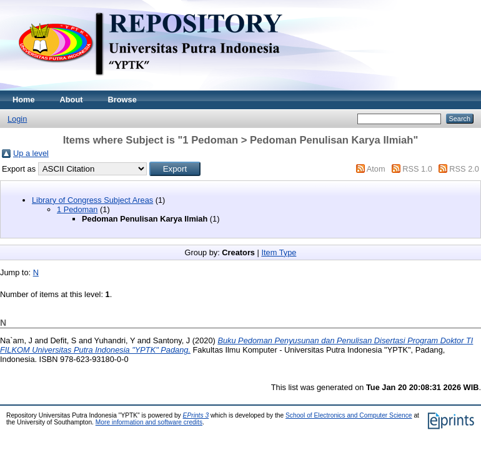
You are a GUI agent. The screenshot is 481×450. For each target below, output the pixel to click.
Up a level (31, 153)
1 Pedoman (77, 209)
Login (17, 119)
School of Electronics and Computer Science (348, 415)
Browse (122, 99)
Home (23, 99)
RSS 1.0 (417, 169)
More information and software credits (149, 422)
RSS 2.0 (464, 169)
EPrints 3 (196, 415)
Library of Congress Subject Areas (92, 200)
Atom (376, 169)
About (71, 99)
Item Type (278, 252)
